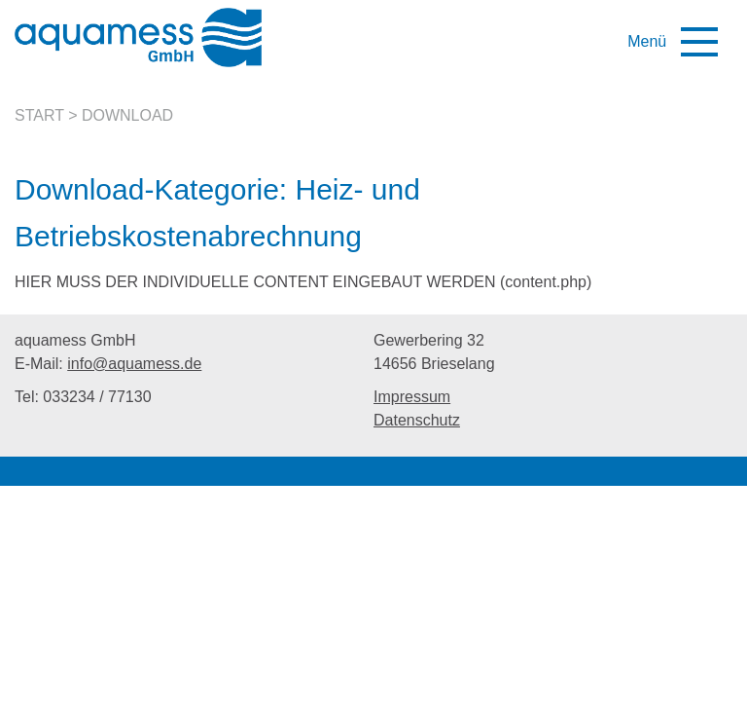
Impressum (412, 396)
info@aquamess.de (134, 363)
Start (39, 115)
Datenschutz (417, 420)
